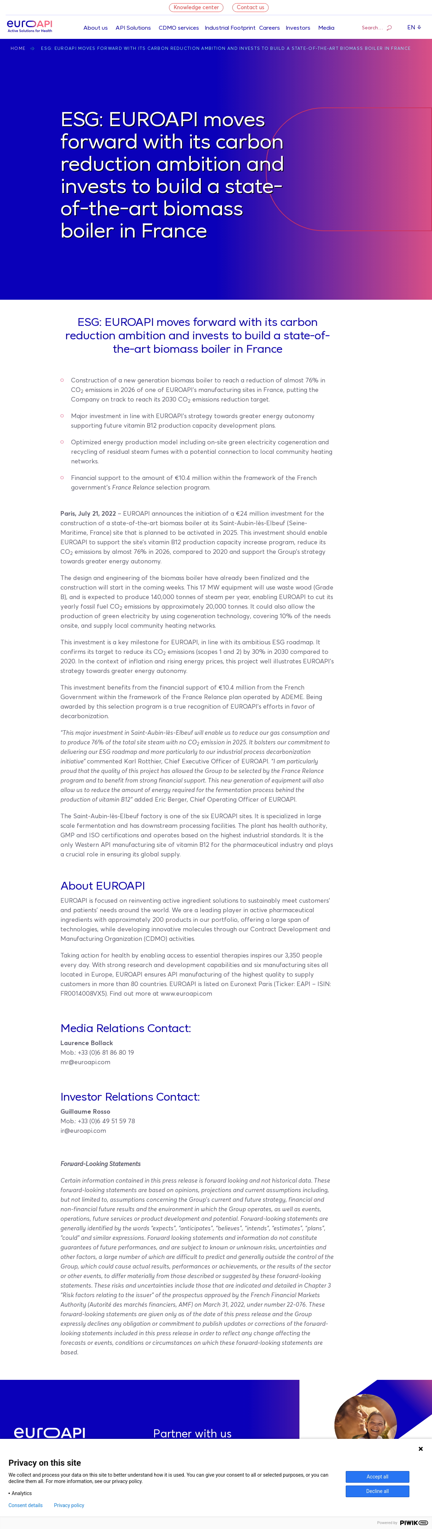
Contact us (250, 7)
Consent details (25, 1505)
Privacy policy (69, 1505)
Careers (269, 28)
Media (326, 28)
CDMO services (179, 28)
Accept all (378, 1477)
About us (95, 28)
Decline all (377, 1491)
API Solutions (133, 28)
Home (18, 49)
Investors (298, 28)
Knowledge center (196, 7)
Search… (377, 27)
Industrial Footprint (230, 28)
